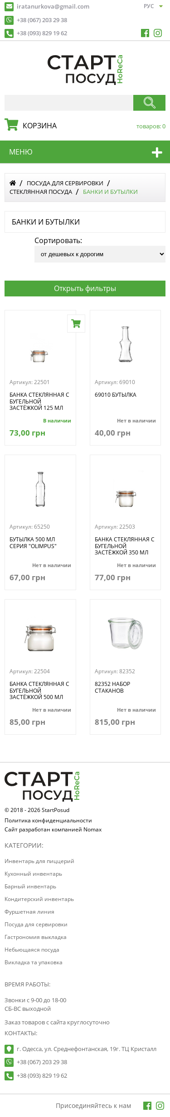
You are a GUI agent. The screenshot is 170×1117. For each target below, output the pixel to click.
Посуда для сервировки (65, 183)
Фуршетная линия (29, 911)
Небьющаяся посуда (32, 949)
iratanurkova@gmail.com (53, 6)
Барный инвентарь (30, 886)
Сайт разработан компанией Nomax (53, 830)
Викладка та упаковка (34, 962)
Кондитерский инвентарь (39, 899)
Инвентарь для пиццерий (39, 861)
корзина (92, 125)
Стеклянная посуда (41, 192)
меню (21, 152)
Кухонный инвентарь (33, 874)
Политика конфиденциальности (48, 821)
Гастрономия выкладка (36, 937)
